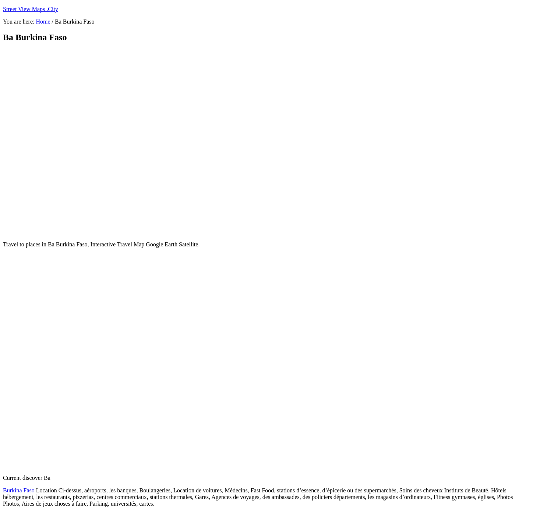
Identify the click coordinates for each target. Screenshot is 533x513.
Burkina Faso (19, 490)
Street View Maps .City (30, 9)
